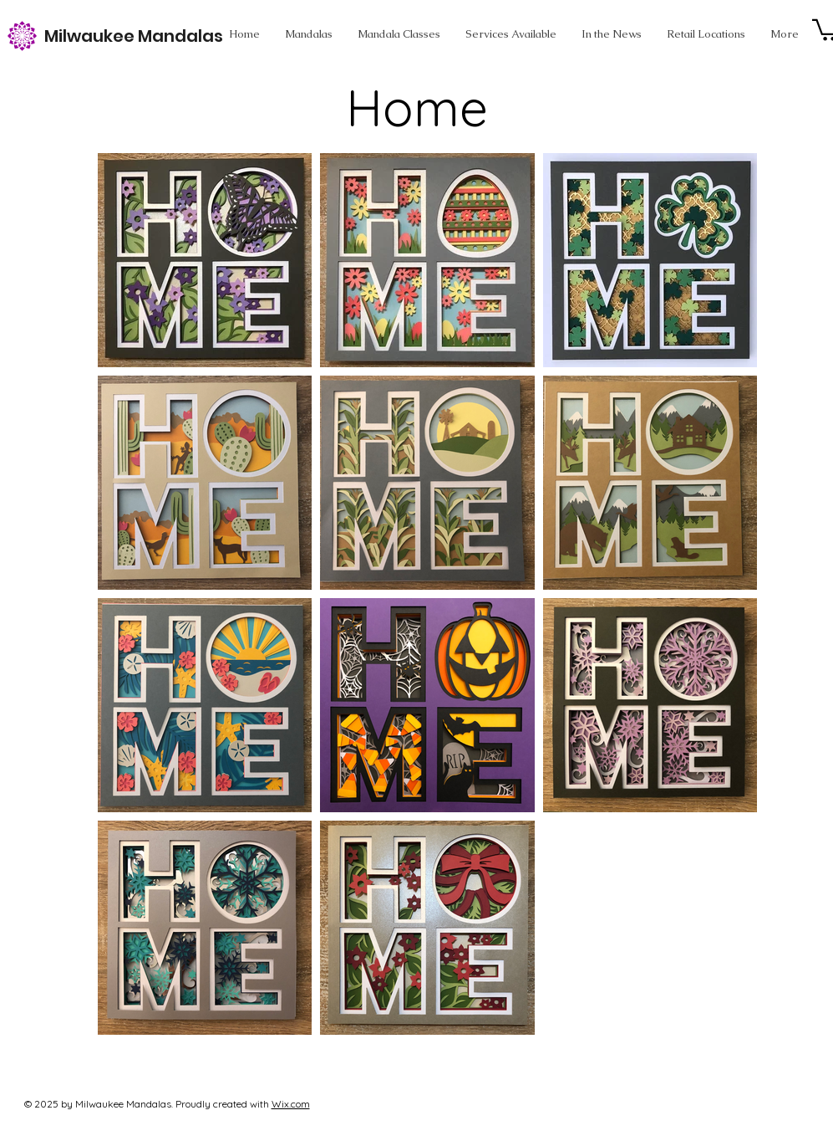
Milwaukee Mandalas (133, 36)
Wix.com (291, 1104)
